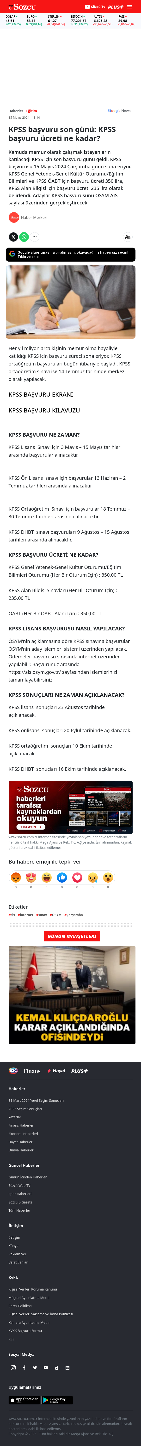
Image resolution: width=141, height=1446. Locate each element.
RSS (11, 1339)
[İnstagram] (13, 1368)
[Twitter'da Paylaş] (13, 237)
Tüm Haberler (19, 1210)
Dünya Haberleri (22, 1150)
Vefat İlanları (19, 1262)
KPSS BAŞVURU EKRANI (41, 394)
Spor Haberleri (20, 1193)
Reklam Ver (17, 1254)
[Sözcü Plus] (79, 1071)
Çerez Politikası (20, 1306)
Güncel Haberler (24, 1165)
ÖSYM (56, 914)
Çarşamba (75, 914)
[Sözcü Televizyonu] (13, 1071)
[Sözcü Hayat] (56, 1071)
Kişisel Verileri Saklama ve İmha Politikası (41, 1314)
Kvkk (13, 1277)
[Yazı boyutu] (128, 237)
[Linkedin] (67, 1368)
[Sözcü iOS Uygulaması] (24, 1399)
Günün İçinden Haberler (28, 1177)
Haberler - (17, 110)
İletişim (16, 1225)
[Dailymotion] (56, 1368)
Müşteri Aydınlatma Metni (29, 1297)
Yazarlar (15, 1117)
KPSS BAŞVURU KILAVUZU (44, 410)
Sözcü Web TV (20, 1185)
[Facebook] (24, 1368)
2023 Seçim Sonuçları (25, 1109)
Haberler (17, 1088)
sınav (42, 914)
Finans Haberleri (22, 1125)
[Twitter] (35, 1368)
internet (26, 914)
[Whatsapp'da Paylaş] (24, 237)
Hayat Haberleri (21, 1142)
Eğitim (31, 110)
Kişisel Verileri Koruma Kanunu (33, 1289)
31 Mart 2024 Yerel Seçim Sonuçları (36, 1100)
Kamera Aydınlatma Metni (29, 1322)
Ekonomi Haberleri (23, 1133)
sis (13, 914)
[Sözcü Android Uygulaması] (57, 1399)
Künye (13, 1245)
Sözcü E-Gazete (20, 1202)
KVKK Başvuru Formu (25, 1330)
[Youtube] (46, 1368)
